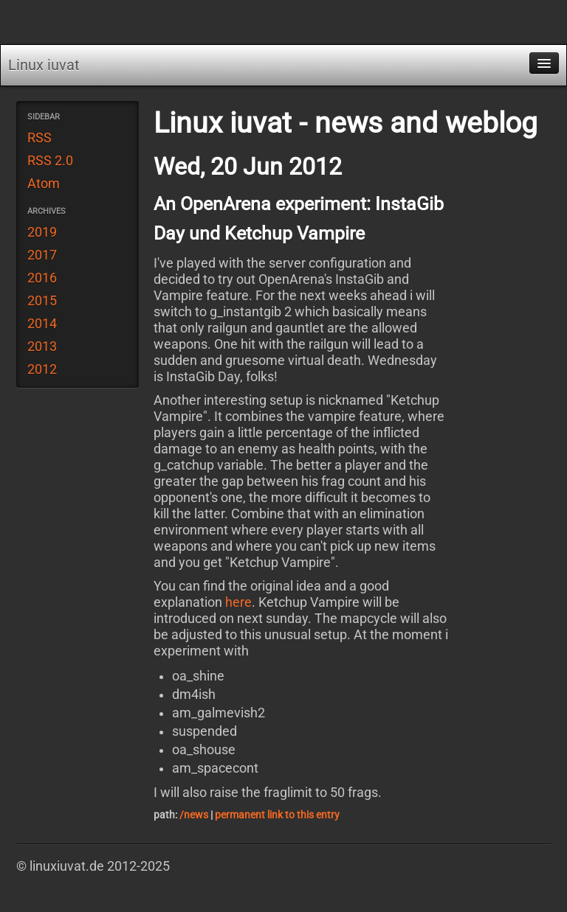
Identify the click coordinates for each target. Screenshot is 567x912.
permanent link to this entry (277, 815)
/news (193, 815)
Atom (43, 183)
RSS (39, 137)
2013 (42, 346)
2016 (42, 278)
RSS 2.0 (50, 160)
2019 (42, 232)
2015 (42, 300)
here (238, 602)
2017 (42, 255)
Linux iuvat (44, 65)
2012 (42, 369)
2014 (42, 323)
